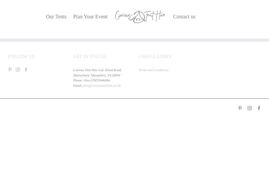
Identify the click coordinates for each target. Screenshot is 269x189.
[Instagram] (18, 69)
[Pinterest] (10, 69)
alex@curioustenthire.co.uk (102, 85)
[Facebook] (26, 69)
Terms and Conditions (153, 70)
